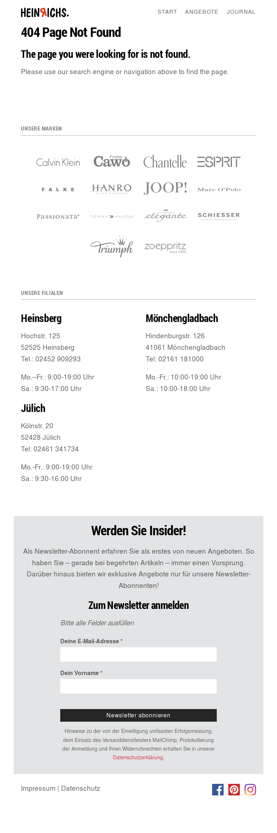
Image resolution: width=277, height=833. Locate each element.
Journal (241, 12)
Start (167, 12)
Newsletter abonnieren (138, 715)
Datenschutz (80, 788)
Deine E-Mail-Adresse (91, 641)
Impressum (38, 788)
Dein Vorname (81, 673)
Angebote (202, 12)
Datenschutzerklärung (138, 757)
